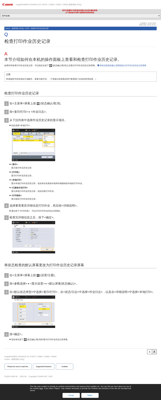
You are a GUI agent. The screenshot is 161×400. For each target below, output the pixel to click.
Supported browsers (43, 367)
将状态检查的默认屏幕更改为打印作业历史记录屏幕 (123, 65)
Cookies (65, 367)
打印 (27, 28)
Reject (89, 395)
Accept (71, 395)
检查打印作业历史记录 (40, 28)
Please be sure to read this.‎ (17, 367)
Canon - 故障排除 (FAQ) (14, 28)
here (41, 388)
